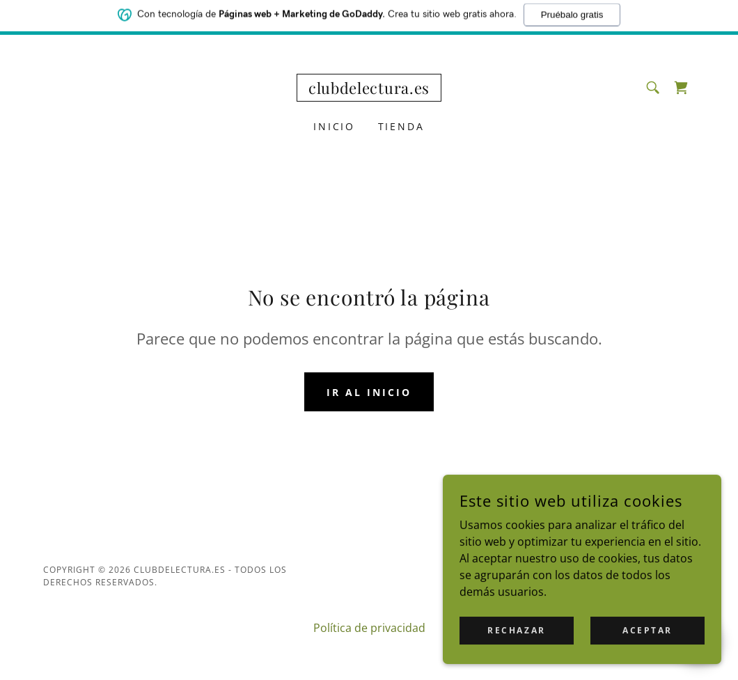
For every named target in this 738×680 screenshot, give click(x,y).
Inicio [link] (334, 126)
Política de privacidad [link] (369, 627)
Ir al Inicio (369, 392)
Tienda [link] (401, 126)
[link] (369, 89)
